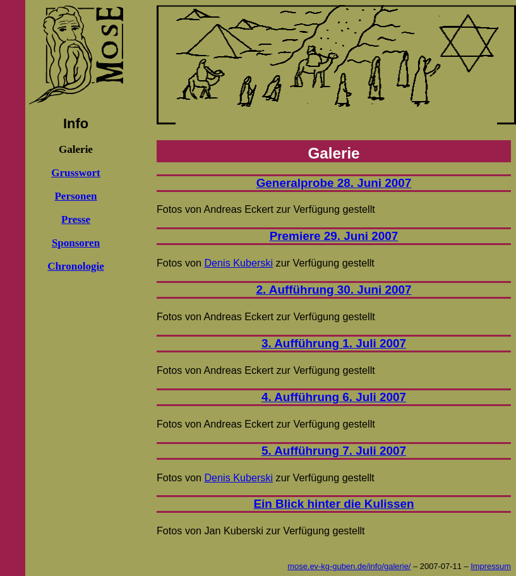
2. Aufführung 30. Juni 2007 (334, 289)
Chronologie (75, 266)
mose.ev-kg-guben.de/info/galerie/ (349, 566)
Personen (75, 196)
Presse (75, 219)
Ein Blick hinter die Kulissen (333, 503)
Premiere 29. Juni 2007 (334, 236)
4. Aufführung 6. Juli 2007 (333, 397)
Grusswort (75, 173)
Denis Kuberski (238, 262)
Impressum (491, 566)
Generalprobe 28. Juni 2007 (334, 182)
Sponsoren (76, 243)
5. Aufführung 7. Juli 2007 (333, 450)
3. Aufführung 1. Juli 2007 (333, 343)
